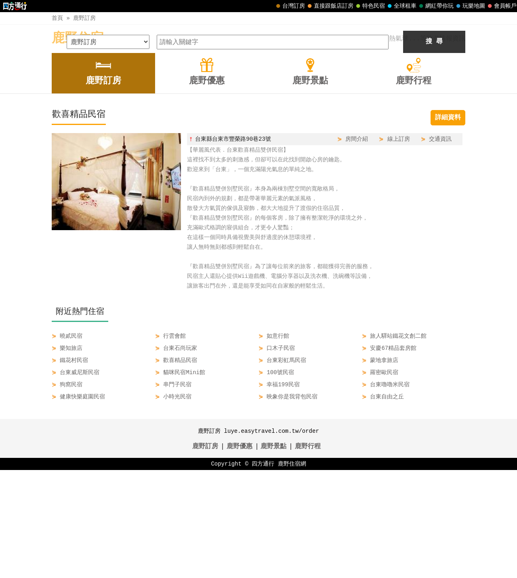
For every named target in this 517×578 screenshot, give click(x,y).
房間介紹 (356, 247)
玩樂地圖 (469, 6)
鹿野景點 (273, 554)
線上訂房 (398, 247)
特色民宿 (369, 6)
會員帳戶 (501, 6)
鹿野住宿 (77, 38)
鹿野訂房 (84, 18)
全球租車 (401, 6)
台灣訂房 (289, 6)
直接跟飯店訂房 (329, 6)
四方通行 (263, 572)
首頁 (57, 18)
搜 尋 (434, 149)
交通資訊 (440, 247)
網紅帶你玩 (435, 6)
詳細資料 (448, 225)
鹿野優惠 (239, 554)
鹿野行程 (308, 554)
